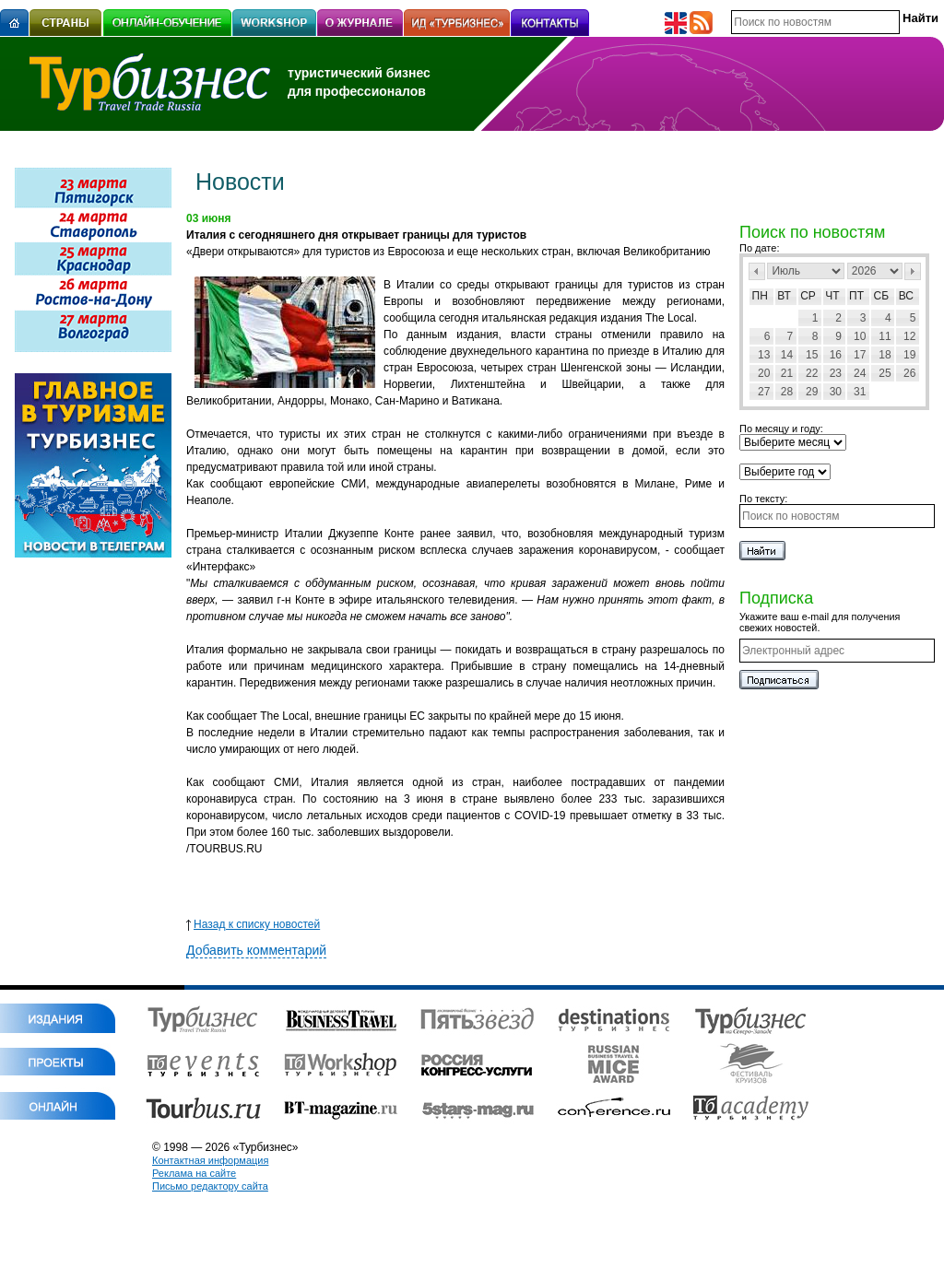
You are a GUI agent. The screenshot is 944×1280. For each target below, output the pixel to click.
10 (860, 336)
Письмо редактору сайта (210, 1186)
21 (787, 373)
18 (885, 354)
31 (860, 391)
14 (787, 354)
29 (812, 391)
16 (836, 354)
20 (764, 373)
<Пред (757, 271)
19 (909, 354)
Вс (906, 295)
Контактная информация (210, 1160)
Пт (856, 295)
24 (860, 373)
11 (885, 336)
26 (909, 373)
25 (885, 373)
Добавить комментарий (256, 950)
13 (764, 354)
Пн (760, 295)
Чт (832, 295)
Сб (882, 295)
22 (812, 373)
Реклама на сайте (194, 1173)
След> (912, 271)
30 (836, 391)
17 (860, 354)
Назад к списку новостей (253, 924)
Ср (808, 295)
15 (812, 354)
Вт (784, 295)
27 (764, 391)
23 (836, 373)
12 (909, 336)
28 (787, 391)
